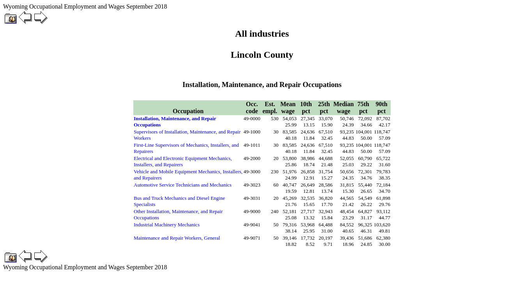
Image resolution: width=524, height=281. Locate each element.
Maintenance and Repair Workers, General (177, 238)
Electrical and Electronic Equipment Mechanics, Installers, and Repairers (183, 161)
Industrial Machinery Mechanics (167, 225)
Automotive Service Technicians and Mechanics (183, 185)
